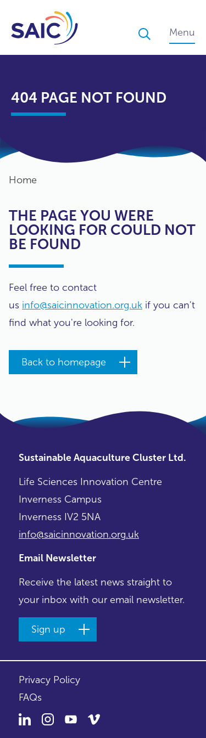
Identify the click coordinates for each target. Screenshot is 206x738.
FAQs (30, 697)
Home (23, 179)
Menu (182, 32)
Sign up (48, 629)
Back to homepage (63, 362)
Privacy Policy (49, 679)
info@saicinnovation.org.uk (82, 305)
